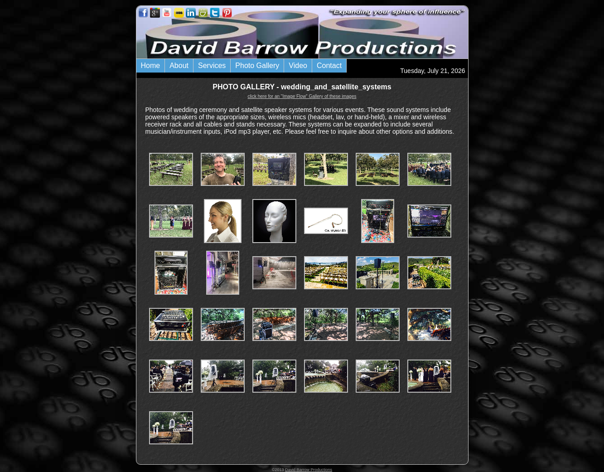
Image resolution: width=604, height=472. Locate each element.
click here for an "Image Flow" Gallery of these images (302, 96)
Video (298, 65)
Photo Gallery (257, 65)
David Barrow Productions (308, 469)
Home (150, 65)
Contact (329, 65)
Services (212, 65)
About (178, 65)
